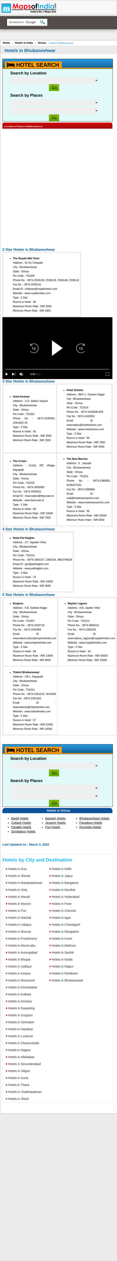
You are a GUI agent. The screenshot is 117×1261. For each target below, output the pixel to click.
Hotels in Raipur (63, 966)
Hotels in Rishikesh (65, 973)
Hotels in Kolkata (19, 994)
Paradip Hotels (21, 827)
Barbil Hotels (19, 818)
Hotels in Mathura (64, 945)
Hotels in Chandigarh (66, 924)
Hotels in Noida (62, 959)
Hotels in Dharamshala (23, 1043)
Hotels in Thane (18, 1085)
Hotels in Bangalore (65, 883)
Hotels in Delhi (61, 869)
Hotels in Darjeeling (21, 1008)
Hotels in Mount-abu (21, 945)
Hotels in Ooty (17, 890)
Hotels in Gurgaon (20, 1015)
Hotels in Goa (17, 869)
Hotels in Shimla (19, 876)
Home (6, 42)
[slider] (57, 369)
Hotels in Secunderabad (24, 1064)
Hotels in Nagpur (19, 1050)
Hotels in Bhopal (19, 959)
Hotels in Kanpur (19, 973)
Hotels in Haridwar (20, 1029)
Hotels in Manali (19, 897)
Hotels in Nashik (63, 952)
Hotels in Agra (61, 917)
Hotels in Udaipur (19, 924)
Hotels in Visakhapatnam (25, 1092)
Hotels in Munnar (19, 931)
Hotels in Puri (17, 910)
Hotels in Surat (18, 1078)
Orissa (42, 42)
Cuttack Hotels (21, 822)
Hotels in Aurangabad (22, 952)
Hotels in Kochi (62, 938)
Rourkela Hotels (90, 827)
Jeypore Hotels (55, 822)
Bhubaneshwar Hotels (94, 818)
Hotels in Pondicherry (22, 938)
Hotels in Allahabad (21, 1057)
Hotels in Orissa (58, 810)
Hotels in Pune (62, 903)
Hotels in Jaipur (62, 876)
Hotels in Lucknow (20, 1036)
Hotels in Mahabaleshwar (25, 883)
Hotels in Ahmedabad (22, 987)
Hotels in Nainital (19, 917)
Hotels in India (24, 42)
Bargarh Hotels (55, 818)
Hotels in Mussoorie (21, 980)
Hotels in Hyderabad (65, 897)
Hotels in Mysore (19, 903)
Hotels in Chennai (64, 910)
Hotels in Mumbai (63, 890)
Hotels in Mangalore (65, 931)
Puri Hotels (52, 827)
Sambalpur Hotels (23, 831)
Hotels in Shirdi (18, 1099)
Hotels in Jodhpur (20, 966)
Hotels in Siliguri (19, 1071)
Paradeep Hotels (90, 822)
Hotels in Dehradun (21, 1022)
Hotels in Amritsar (20, 1001)
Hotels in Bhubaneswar (67, 980)
